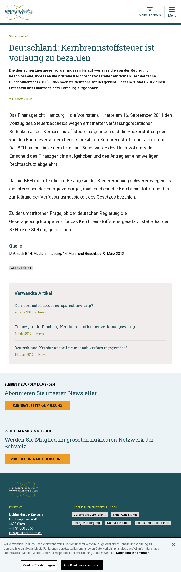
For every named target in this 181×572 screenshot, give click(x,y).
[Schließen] (174, 547)
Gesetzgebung (21, 267)
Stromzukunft (19, 36)
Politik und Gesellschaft (152, 523)
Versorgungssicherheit (90, 514)
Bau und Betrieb (118, 523)
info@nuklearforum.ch (25, 533)
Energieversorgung (87, 523)
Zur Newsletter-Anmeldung (37, 406)
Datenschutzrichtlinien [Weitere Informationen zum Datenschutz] (132, 555)
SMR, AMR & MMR (125, 514)
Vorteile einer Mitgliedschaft (37, 459)
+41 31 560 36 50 (21, 528)
